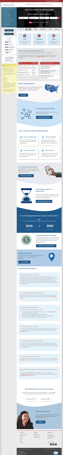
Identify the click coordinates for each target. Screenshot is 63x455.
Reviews (21, 436)
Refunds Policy (36, 436)
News (21, 440)
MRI (28, 372)
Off (31, 22)
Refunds (44, 449)
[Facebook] (51, 444)
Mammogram (24, 374)
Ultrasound (39, 372)
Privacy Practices (53, 449)
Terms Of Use (48, 449)
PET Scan (34, 372)
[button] (30, 22)
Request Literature (50, 437)
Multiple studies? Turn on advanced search (40, 22)
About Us (21, 439)
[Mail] (56, 444)
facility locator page (25, 375)
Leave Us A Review (37, 435)
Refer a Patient (49, 434)
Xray (30, 374)
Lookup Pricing (22, 435)
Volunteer (21, 438)
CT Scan (30, 372)
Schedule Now (9, 30)
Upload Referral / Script (51, 436)
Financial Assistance (37, 437)
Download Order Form (50, 435)
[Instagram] (53, 444)
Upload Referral (36, 434)
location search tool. (51, 311)
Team (21, 437)
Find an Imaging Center (23, 434)
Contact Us (22, 442)
